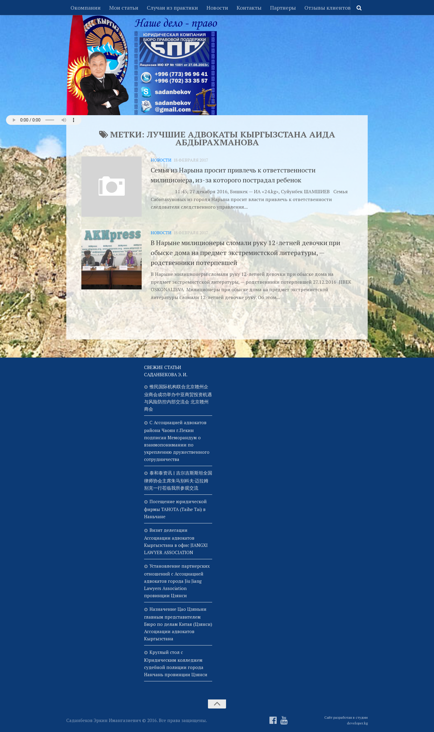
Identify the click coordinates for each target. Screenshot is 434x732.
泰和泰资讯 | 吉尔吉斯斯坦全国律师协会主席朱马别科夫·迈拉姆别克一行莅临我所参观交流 (178, 480)
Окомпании (86, 7)
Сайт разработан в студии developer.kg (346, 720)
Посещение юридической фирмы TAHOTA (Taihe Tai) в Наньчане (175, 508)
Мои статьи (123, 7)
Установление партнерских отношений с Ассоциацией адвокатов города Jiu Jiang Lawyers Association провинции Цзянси (177, 580)
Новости (217, 7)
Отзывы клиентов (327, 7)
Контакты (249, 7)
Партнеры (283, 7)
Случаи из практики (172, 7)
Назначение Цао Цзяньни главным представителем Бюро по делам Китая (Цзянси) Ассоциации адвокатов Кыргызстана (178, 624)
